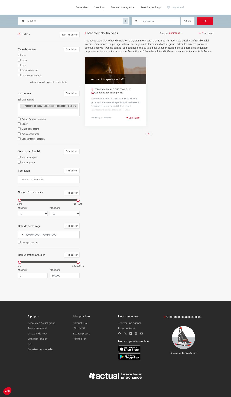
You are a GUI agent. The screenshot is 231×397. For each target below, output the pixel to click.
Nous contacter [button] (127, 328)
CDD (24, 60)
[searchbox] (74, 21)
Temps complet (29, 157)
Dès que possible (30, 242)
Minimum (22, 208)
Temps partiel (28, 162)
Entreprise (81, 7)
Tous (24, 55)
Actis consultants (30, 134)
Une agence (28, 99)
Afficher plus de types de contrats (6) (48, 82)
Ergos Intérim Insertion (33, 139)
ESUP (25, 124)
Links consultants (30, 129)
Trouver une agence (122, 7)
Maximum (55, 208)
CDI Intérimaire (29, 70)
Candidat (99, 7)
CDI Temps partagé (31, 75)
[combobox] (72, 20)
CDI (24, 65)
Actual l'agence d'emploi (34, 119)
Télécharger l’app (151, 7)
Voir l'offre (133, 117)
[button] (7, 391)
